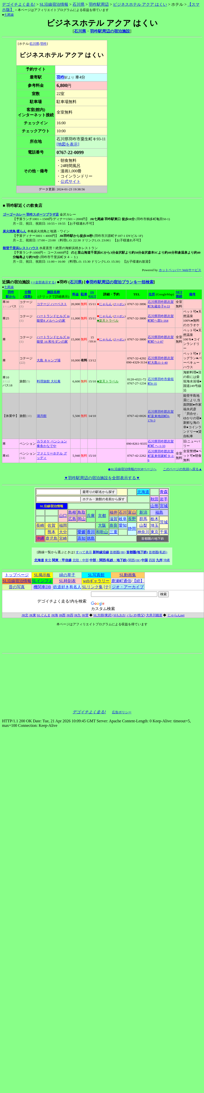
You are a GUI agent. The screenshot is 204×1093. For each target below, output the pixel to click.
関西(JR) (134, 560)
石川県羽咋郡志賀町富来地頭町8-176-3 (161, 416)
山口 (63, 515)
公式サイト (70, 181)
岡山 (82, 519)
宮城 (164, 506)
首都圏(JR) (117, 552)
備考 (192, 294)
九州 (159, 560)
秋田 (154, 499)
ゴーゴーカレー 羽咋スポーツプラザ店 (31, 214)
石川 (123, 512)
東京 (154, 532)
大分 (63, 532)
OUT (92, 296)
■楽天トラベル (107, 320)
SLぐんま (43, 615)
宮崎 (63, 538)
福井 (114, 512)
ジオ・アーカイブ (128, 587)
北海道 (143, 492)
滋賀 (114, 519)
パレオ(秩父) (136, 615)
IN (92, 292)
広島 (72, 519)
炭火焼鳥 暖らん (14, 231)
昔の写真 (17, 587)
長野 (132, 519)
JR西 (62, 615)
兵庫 (91, 515)
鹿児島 (52, 538)
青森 (164, 492)
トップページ (17, 575)
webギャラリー (96, 581)
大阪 (102, 525)
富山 (132, 512)
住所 (151, 294)
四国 (152, 560)
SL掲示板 (42, 575)
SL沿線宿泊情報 (54, 4)
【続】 (138, 581)
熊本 (52, 532)
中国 (144, 560)
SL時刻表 (67, 581)
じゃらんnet (175, 615)
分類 (27, 292)
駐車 (84, 294)
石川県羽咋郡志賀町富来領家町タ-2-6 (161, 455)
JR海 (54, 615)
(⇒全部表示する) (43, 282)
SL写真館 (96, 575)
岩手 (164, 499)
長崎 (40, 525)
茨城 (164, 522)
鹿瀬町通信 (121, 581)
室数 (27, 296)
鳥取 (82, 512)
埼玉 (154, 525)
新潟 (143, 512)
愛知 (123, 525)
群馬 (143, 519)
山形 (154, 506)
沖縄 (40, 538)
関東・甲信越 (62, 560)
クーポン (119, 304)
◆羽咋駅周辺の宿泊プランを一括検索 (120, 282)
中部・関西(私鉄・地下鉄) (109, 560)
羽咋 (43, 44)
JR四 (69, 615)
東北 (48, 560)
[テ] (107, 587)
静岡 (132, 528)
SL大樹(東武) (102, 615)
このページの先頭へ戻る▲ (182, 469)
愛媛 (82, 532)
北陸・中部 (80, 560)
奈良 (114, 525)
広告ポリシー (122, 712)
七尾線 (9, 15)
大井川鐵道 (154, 615)
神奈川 (143, 532)
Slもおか (119, 615)
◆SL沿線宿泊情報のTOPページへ (132, 469)
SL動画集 (128, 575)
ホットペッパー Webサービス (180, 270)
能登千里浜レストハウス (20, 248)
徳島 (91, 538)
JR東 (32, 615)
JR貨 (85, 615)
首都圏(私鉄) (158, 552)
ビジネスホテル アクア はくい (140, 4)
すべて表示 (84, 552)
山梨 (143, 525)
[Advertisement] (135, 59)
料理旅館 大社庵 (48, 381)
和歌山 (102, 532)
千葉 (164, 532)
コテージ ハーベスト (52, 304)
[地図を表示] (67, 144)
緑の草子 (67, 575)
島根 (72, 512)
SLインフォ (42, 581)
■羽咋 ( (63, 282)
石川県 (78, 4)
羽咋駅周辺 (99, 4)
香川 (91, 532)
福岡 (63, 525)
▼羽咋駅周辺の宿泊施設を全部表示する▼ (102, 478)
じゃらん (105, 304)
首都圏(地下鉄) (137, 552)
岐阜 (123, 519)
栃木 (154, 519)
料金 (75, 294)
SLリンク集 (92, 587)
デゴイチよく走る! (18, 4)
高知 (82, 538)
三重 (114, 532)
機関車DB (42, 587)
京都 (102, 515)
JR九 (77, 615)
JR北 (25, 615)
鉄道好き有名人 (67, 587)
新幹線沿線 (101, 552)
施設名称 (53, 292)
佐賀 (52, 525)
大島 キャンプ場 (48, 360)
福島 (159, 512)
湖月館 (41, 416)
